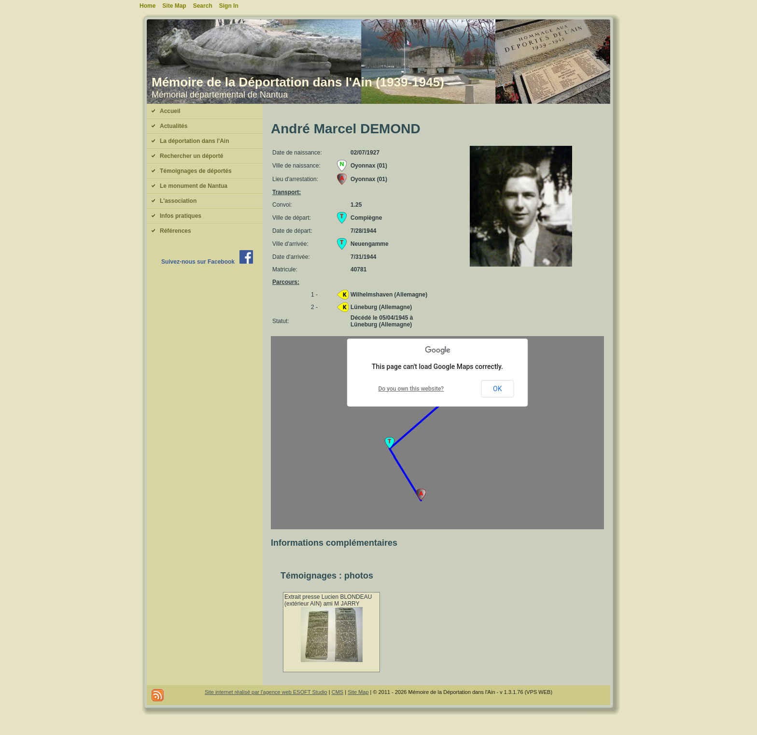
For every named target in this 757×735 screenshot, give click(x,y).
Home (147, 5)
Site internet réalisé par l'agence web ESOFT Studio (266, 692)
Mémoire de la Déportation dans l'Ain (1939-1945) (298, 82)
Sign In (228, 5)
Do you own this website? (411, 388)
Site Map (358, 692)
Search (202, 5)
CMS (337, 692)
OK (497, 389)
